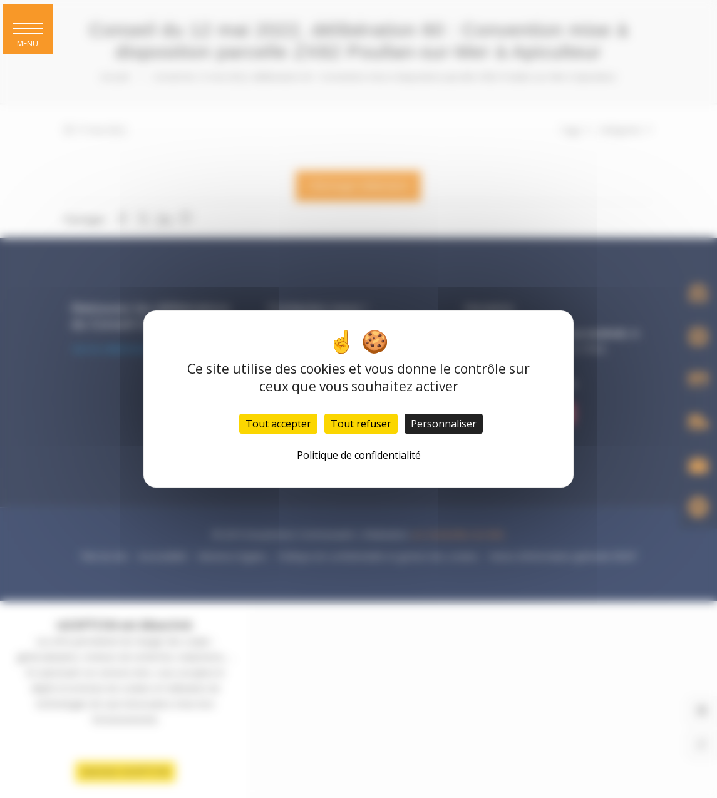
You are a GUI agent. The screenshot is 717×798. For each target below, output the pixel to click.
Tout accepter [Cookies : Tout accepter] (278, 424)
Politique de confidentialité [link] (359, 455)
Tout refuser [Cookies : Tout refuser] (361, 424)
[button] (28, 29)
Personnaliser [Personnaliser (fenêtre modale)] (444, 424)
